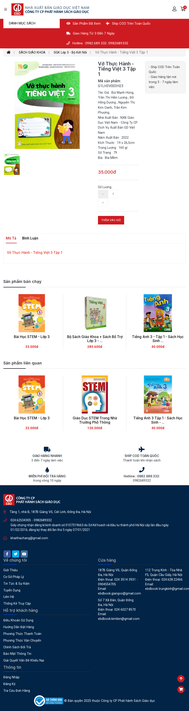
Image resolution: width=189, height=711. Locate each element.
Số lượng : (105, 187)
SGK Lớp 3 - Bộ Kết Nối (70, 52)
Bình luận (30, 238)
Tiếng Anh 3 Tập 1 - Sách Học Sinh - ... (158, 420)
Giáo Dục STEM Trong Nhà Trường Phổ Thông (95, 420)
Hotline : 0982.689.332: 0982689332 (97, 43)
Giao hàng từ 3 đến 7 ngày (90, 33)
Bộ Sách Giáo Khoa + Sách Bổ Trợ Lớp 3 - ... (95, 339)
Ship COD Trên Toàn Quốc (128, 24)
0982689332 (43, 520)
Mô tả (11, 238)
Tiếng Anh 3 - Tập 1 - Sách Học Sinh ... (158, 339)
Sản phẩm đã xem (83, 24)
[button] (183, 9)
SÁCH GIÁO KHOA (32, 52)
